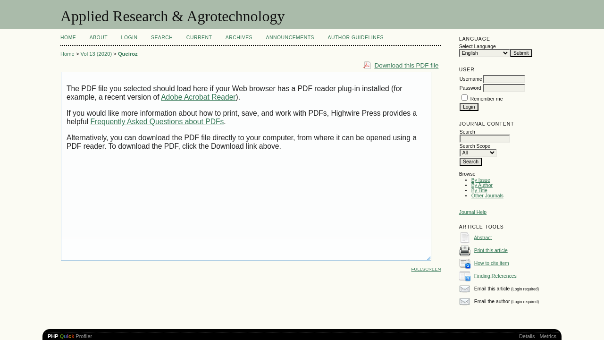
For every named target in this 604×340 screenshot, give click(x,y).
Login (129, 37)
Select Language (477, 46)
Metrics (548, 336)
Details (527, 336)
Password (470, 88)
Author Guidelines (356, 37)
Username (471, 79)
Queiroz (128, 54)
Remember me (486, 99)
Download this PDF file (406, 65)
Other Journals (487, 195)
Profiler (70, 336)
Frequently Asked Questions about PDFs (157, 122)
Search (162, 37)
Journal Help (473, 212)
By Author (482, 185)
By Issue (480, 180)
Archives (239, 37)
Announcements (290, 37)
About (99, 37)
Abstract (483, 237)
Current (199, 37)
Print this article (491, 250)
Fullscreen (426, 269)
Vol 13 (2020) (96, 54)
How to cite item (491, 262)
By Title (479, 190)
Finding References (495, 275)
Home (68, 37)
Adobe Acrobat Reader (198, 97)
